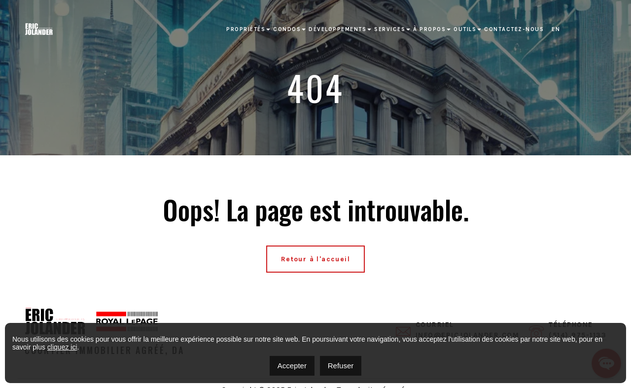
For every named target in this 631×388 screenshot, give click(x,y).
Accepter (292, 365)
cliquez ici (62, 347)
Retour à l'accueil (315, 259)
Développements (337, 29)
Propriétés (245, 29)
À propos (429, 29)
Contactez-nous (514, 29)
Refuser (341, 365)
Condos (287, 29)
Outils (465, 29)
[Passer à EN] (556, 29)
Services (389, 29)
